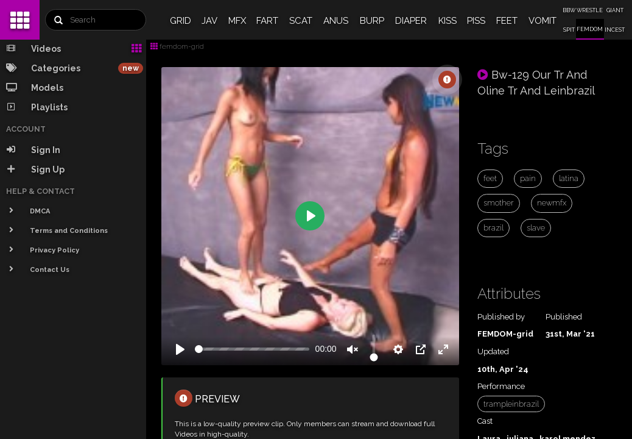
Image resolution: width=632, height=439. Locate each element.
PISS (476, 20)
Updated (493, 351)
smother (498, 202)
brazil (493, 227)
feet (490, 178)
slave (536, 227)
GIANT (614, 10)
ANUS (335, 20)
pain (528, 178)
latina (568, 178)
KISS (447, 20)
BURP (372, 20)
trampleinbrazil (511, 404)
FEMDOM (590, 29)
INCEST (615, 30)
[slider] (252, 349)
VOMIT (542, 20)
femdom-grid (177, 46)
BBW (569, 10)
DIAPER (411, 20)
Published (564, 316)
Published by (501, 316)
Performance (501, 386)
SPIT (569, 30)
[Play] (180, 349)
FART (267, 20)
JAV (209, 20)
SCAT (300, 20)
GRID (180, 20)
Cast (485, 421)
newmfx (551, 202)
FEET (507, 20)
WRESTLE (590, 10)
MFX (237, 20)
